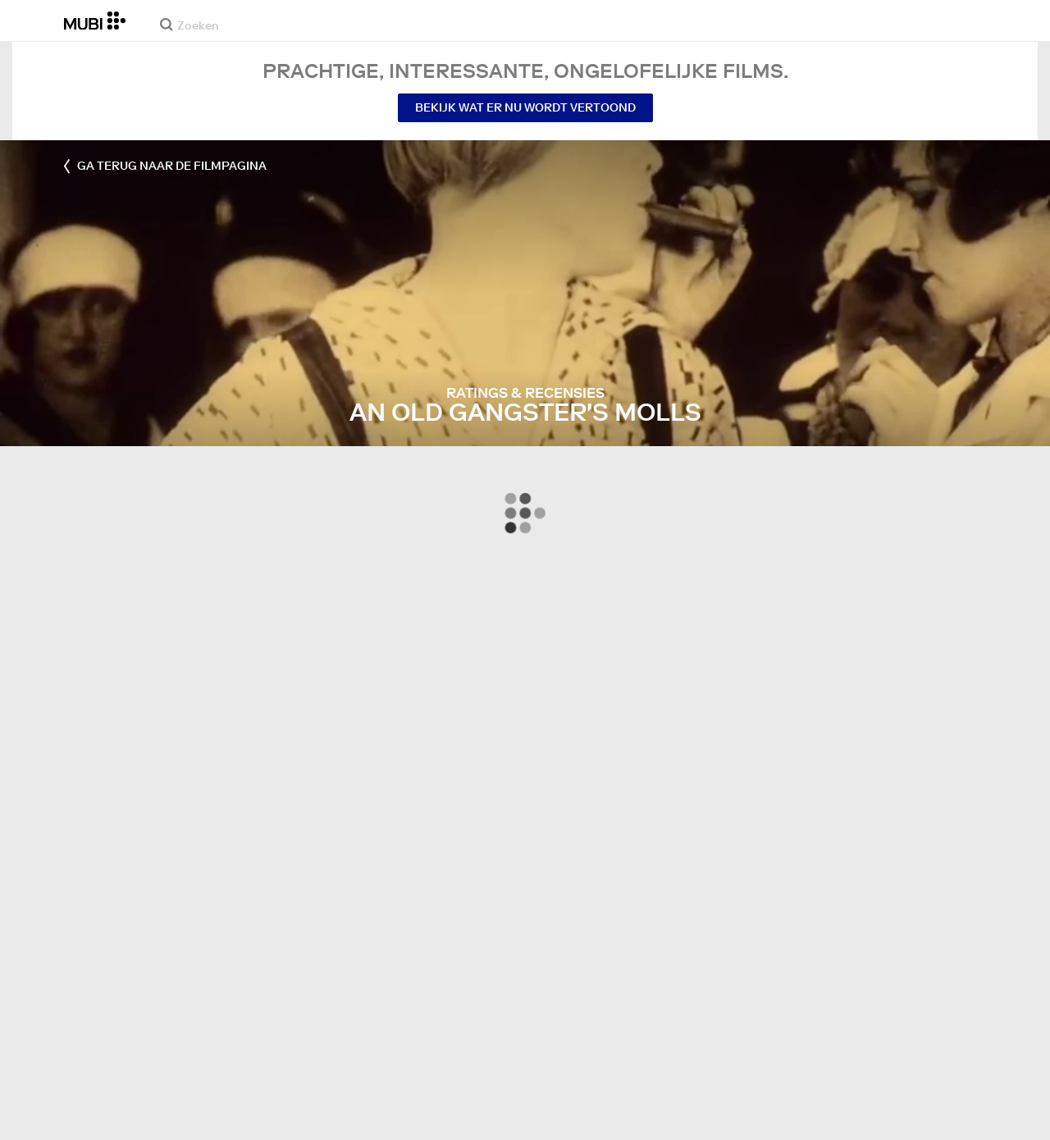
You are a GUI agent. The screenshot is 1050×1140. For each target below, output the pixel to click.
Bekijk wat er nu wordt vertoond (525, 107)
